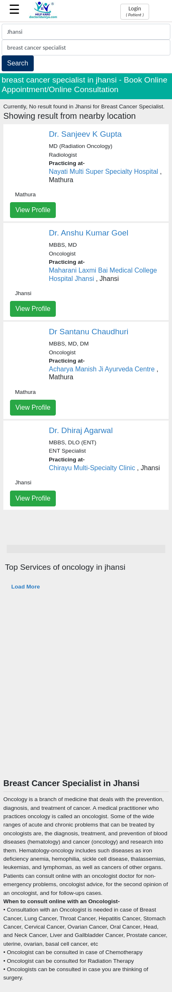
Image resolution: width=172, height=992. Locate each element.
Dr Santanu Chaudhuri (88, 331)
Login (135, 11)
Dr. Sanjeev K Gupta (85, 134)
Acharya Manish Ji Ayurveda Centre (102, 369)
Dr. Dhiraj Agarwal (81, 430)
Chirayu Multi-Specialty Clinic (92, 467)
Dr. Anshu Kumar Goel (88, 232)
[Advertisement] (84, 689)
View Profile (32, 209)
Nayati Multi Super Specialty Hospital (103, 171)
